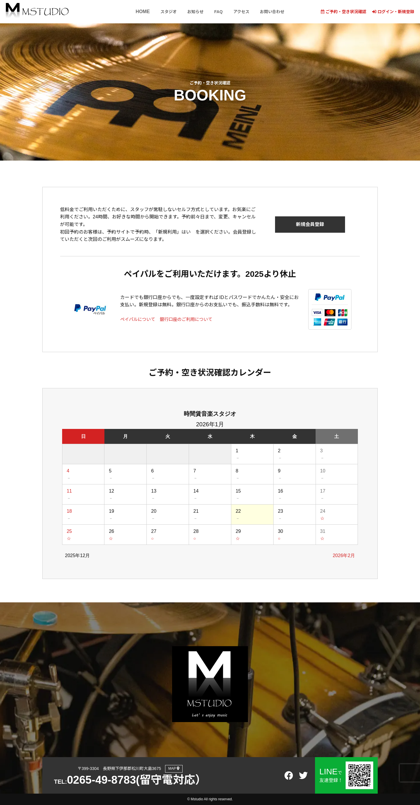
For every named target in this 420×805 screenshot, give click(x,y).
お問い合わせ (274, 11)
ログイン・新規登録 (393, 11)
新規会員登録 (310, 224)
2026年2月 (344, 555)
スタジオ (166, 11)
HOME (140, 11)
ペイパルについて (139, 319)
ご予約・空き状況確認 (343, 11)
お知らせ (194, 11)
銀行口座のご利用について (190, 319)
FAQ (218, 11)
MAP (173, 768)
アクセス (242, 11)
